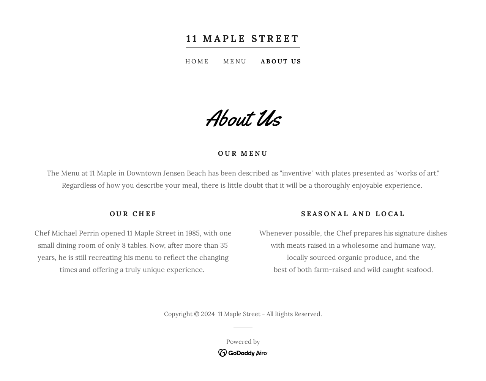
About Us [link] (281, 61)
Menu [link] (235, 61)
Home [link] (197, 61)
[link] (243, 39)
